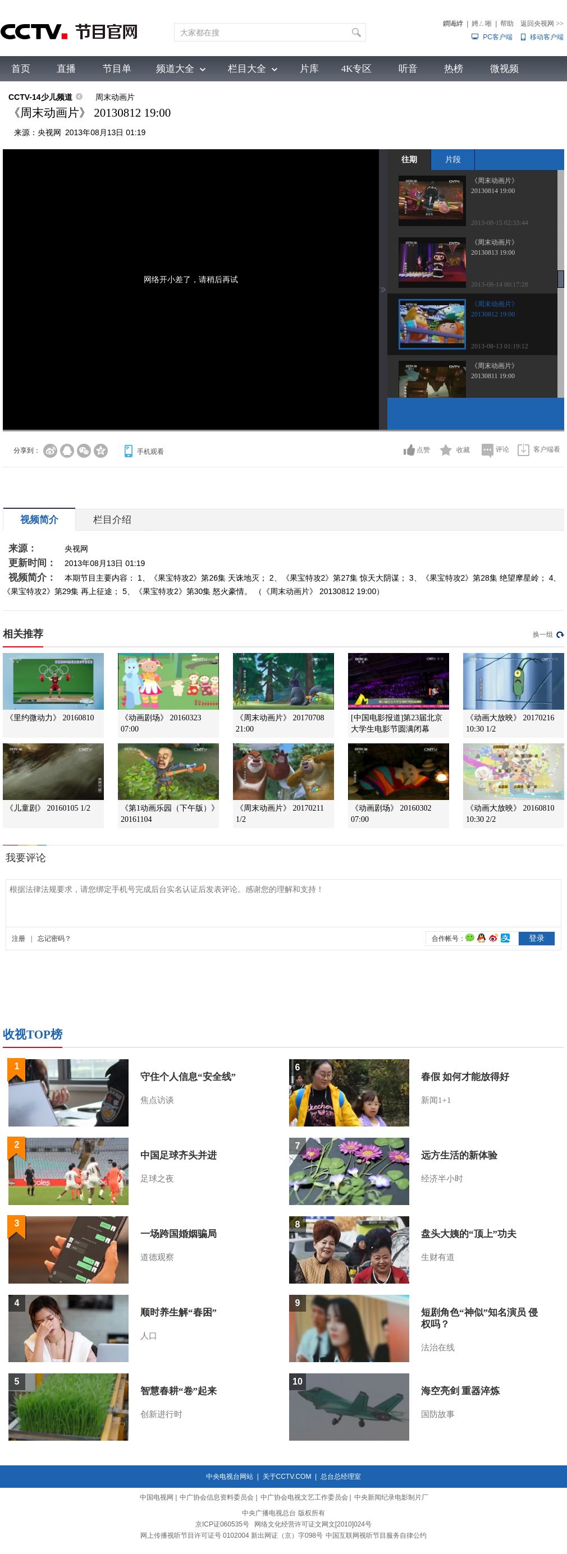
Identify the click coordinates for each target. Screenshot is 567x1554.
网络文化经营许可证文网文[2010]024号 (313, 1524)
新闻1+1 (436, 1100)
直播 (66, 68)
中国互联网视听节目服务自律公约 (376, 1535)
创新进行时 (161, 1414)
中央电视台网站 (229, 1477)
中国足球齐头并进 (178, 1155)
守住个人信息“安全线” (188, 1077)
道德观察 (157, 1257)
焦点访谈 (157, 1100)
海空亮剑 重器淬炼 (460, 1391)
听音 (408, 68)
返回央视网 (542, 23)
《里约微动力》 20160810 (50, 718)
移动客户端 (547, 37)
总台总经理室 (341, 1477)
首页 (20, 68)
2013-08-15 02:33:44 (499, 223)
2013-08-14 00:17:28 (499, 284)
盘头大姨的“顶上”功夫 (468, 1234)
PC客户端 (498, 37)
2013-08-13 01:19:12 (499, 346)
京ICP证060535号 (222, 1524)
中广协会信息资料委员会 (217, 1497)
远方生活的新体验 (459, 1155)
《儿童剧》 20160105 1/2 (48, 808)
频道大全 (175, 68)
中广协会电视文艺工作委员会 (304, 1497)
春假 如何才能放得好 (465, 1077)
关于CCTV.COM (287, 1477)
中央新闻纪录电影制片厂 (391, 1497)
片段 (453, 159)
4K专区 (356, 68)
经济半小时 (442, 1178)
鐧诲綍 (453, 23)
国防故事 (438, 1414)
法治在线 (438, 1347)
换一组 (543, 634)
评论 (502, 449)
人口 (148, 1335)
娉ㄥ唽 (482, 23)
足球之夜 (157, 1178)
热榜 (453, 68)
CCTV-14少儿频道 (40, 97)
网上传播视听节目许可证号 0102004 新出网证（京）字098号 (231, 1535)
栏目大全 (247, 68)
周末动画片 (115, 97)
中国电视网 (156, 1497)
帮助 (507, 23)
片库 (309, 68)
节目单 (117, 68)
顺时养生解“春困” (178, 1312)
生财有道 (438, 1257)
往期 (409, 159)
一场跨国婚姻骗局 (178, 1234)
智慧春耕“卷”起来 (178, 1391)
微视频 (504, 68)
